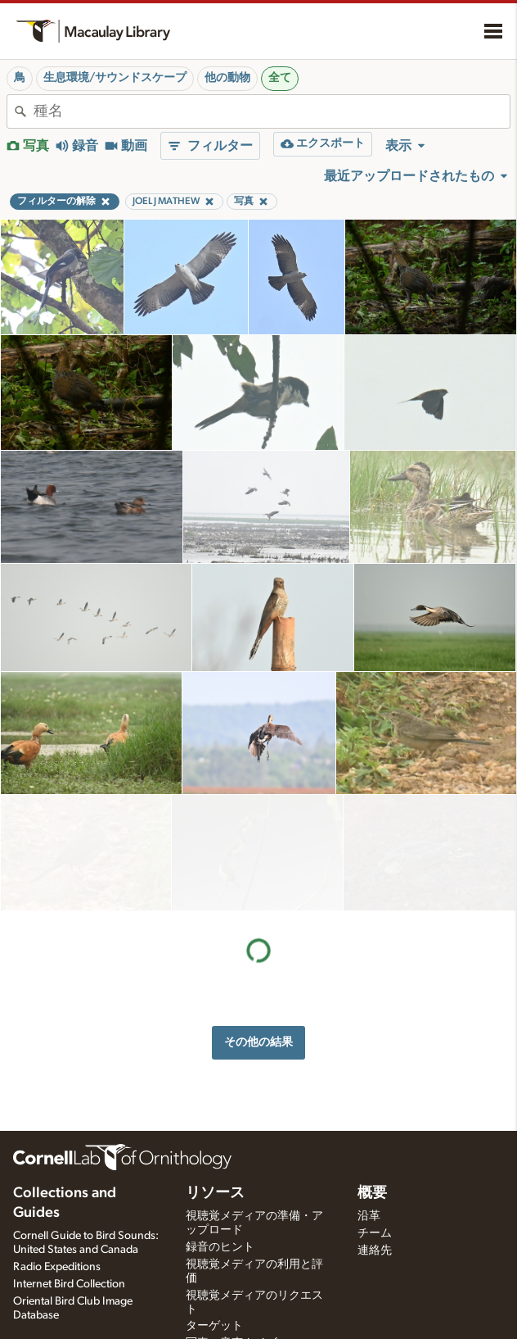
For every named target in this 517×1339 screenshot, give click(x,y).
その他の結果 (258, 925)
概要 (372, 1193)
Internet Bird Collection (69, 1284)
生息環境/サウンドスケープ (115, 78)
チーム (374, 1233)
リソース (215, 1193)
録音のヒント (220, 1247)
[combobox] (272, 111)
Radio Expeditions (57, 1267)
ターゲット (214, 1326)
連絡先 (374, 1250)
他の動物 (227, 78)
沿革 (368, 1216)
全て (279, 78)
